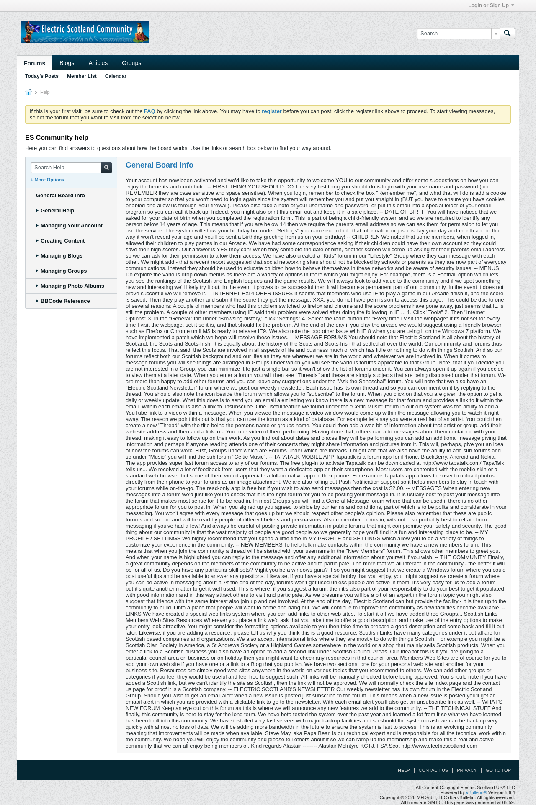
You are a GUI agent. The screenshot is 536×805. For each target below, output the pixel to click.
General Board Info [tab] (60, 195)
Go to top (498, 770)
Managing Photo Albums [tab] (70, 286)
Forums (34, 63)
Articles (98, 62)
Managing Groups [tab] (61, 271)
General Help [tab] (55, 210)
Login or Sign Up (491, 5)
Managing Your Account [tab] (69, 225)
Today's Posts (42, 76)
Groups (131, 62)
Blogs (66, 62)
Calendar (115, 76)
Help (404, 770)
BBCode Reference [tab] (63, 301)
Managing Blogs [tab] (59, 256)
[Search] (458, 33)
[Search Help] (71, 167)
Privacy (467, 770)
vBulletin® (476, 792)
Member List (82, 76)
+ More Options (47, 179)
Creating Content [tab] (60, 240)
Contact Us (433, 770)
